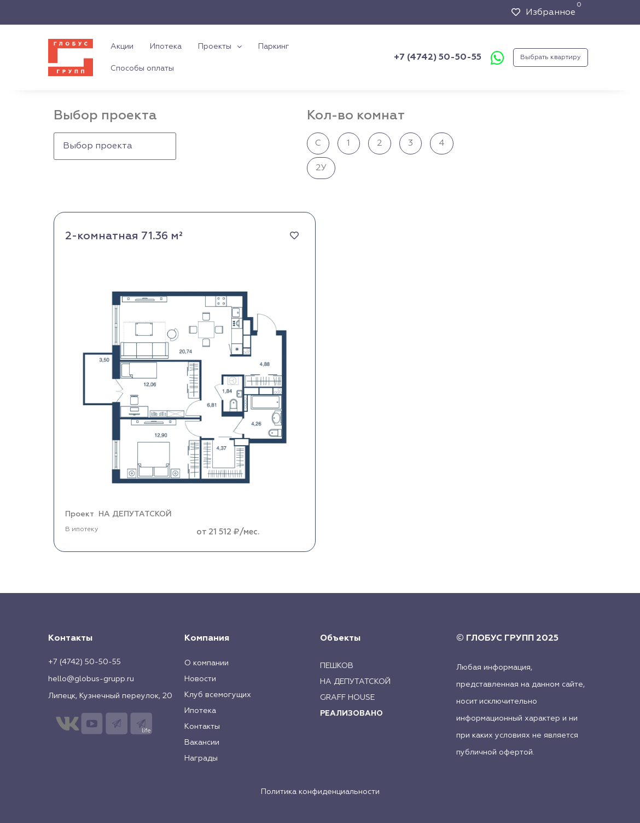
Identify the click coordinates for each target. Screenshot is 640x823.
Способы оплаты (142, 68)
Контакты (202, 726)
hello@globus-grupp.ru (91, 679)
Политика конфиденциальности (320, 792)
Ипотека (166, 46)
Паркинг (273, 46)
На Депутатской (355, 682)
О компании (206, 663)
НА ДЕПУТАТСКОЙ (135, 514)
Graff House (347, 697)
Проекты (220, 46)
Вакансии (201, 742)
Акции (121, 46)
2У (321, 168)
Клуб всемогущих (217, 695)
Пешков (336, 666)
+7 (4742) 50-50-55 (437, 57)
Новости (200, 679)
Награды (201, 758)
